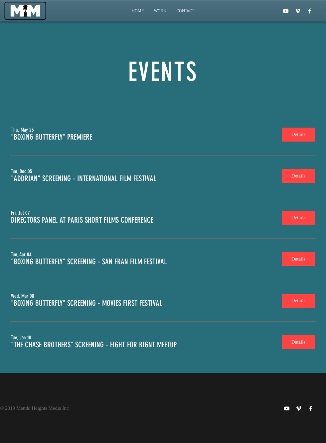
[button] (51, 137)
